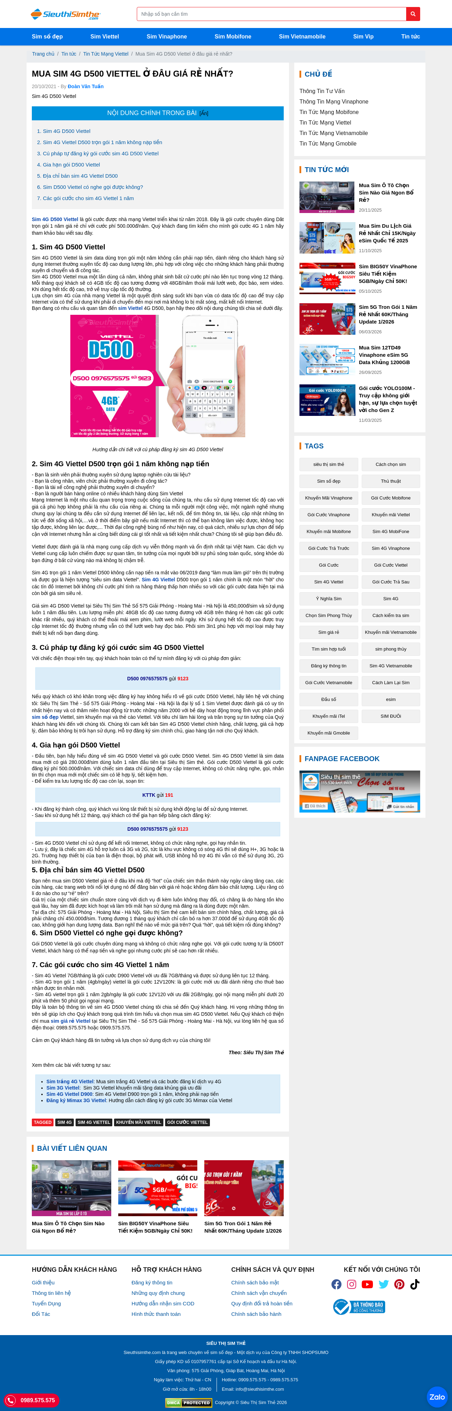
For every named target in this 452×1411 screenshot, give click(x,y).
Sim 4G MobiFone (391, 531)
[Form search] (278, 14)
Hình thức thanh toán (156, 1314)
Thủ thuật (391, 481)
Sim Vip (363, 37)
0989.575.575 (284, 1379)
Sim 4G (64, 1122)
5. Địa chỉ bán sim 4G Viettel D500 (77, 176)
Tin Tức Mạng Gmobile (327, 144)
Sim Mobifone (233, 37)
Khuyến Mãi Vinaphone (328, 498)
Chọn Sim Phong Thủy (329, 615)
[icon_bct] (358, 1307)
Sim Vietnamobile (302, 37)
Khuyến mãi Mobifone (328, 531)
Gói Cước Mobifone (391, 498)
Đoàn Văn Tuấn (86, 86)
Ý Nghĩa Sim (328, 598)
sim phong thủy (391, 649)
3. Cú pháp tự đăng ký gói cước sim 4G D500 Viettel (97, 153)
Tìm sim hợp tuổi (329, 649)
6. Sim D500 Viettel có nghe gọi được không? (90, 187)
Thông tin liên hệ (51, 1293)
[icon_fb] (336, 1284)
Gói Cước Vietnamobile (328, 682)
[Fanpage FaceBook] (359, 792)
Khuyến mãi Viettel (138, 1122)
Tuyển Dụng (46, 1303)
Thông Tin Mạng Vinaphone (333, 102)
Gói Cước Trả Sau (390, 581)
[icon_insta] (351, 1284)
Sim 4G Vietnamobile (390, 665)
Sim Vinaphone (167, 37)
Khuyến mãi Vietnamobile (391, 632)
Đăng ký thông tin (328, 665)
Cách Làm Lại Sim (391, 682)
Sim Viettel (105, 37)
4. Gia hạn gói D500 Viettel (68, 165)
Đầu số (328, 699)
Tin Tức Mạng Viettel (105, 54)
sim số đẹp (221, 1352)
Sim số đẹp (47, 37)
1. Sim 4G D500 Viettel (63, 131)
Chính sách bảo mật (255, 1282)
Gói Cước (329, 565)
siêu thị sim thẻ (328, 464)
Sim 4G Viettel (94, 1122)
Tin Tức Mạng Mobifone (329, 112)
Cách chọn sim (391, 464)
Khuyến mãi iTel (328, 716)
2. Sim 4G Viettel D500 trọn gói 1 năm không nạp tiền (99, 142)
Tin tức (410, 37)
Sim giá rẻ (328, 632)
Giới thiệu (43, 1282)
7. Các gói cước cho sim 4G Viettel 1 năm (85, 198)
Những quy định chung (158, 1293)
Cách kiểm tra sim (391, 615)
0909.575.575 (253, 1379)
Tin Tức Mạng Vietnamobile (333, 133)
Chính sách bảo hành (256, 1314)
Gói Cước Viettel (187, 1122)
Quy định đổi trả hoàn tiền (261, 1303)
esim (391, 699)
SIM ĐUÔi (391, 716)
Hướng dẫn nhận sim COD (163, 1303)
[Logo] (65, 14)
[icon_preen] (399, 1284)
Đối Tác (41, 1314)
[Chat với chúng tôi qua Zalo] (437, 1397)
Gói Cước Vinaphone (329, 514)
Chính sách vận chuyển (259, 1293)
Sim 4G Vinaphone (391, 548)
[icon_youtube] (367, 1284)
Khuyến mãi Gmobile (329, 733)
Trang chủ (43, 54)
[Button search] (413, 14)
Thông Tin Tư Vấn (322, 91)
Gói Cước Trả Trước (328, 548)
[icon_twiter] (384, 1284)
